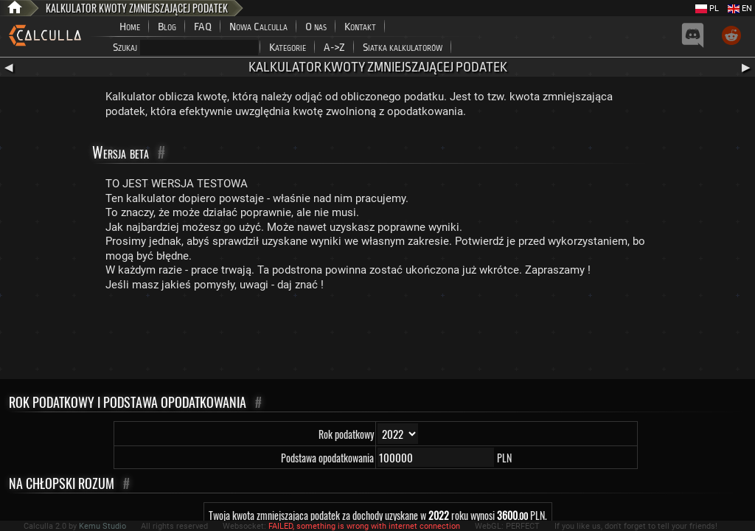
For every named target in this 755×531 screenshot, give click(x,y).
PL (707, 8)
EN (740, 8)
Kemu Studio (102, 526)
